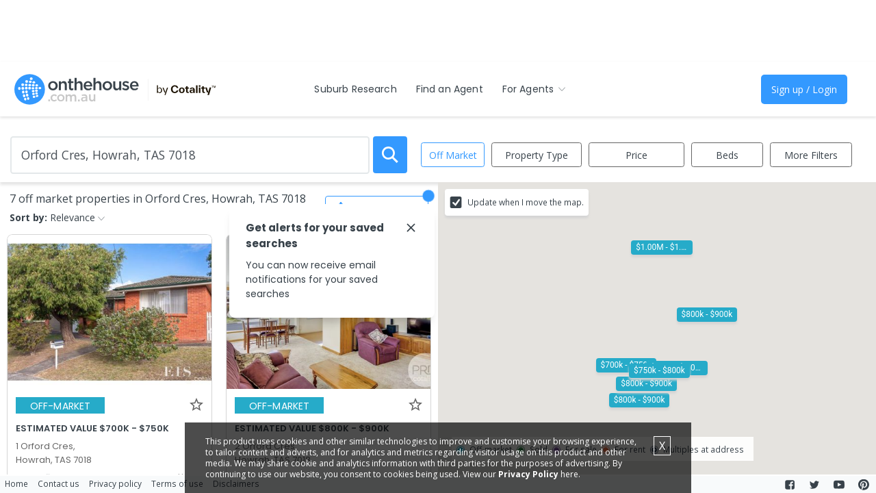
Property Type (536, 155)
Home (16, 483)
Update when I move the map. (525, 202)
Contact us (58, 483)
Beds (727, 155)
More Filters (811, 155)
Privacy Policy (528, 474)
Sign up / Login (804, 89)
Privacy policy (115, 483)
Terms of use (177, 483)
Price (636, 155)
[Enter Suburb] (190, 155)
